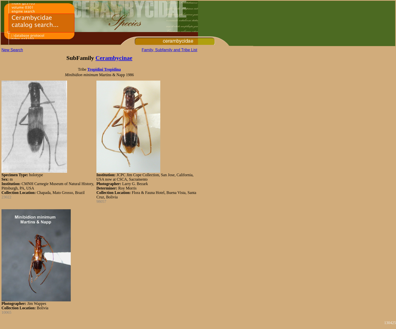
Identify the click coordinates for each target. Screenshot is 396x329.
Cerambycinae (113, 58)
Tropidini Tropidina (104, 69)
